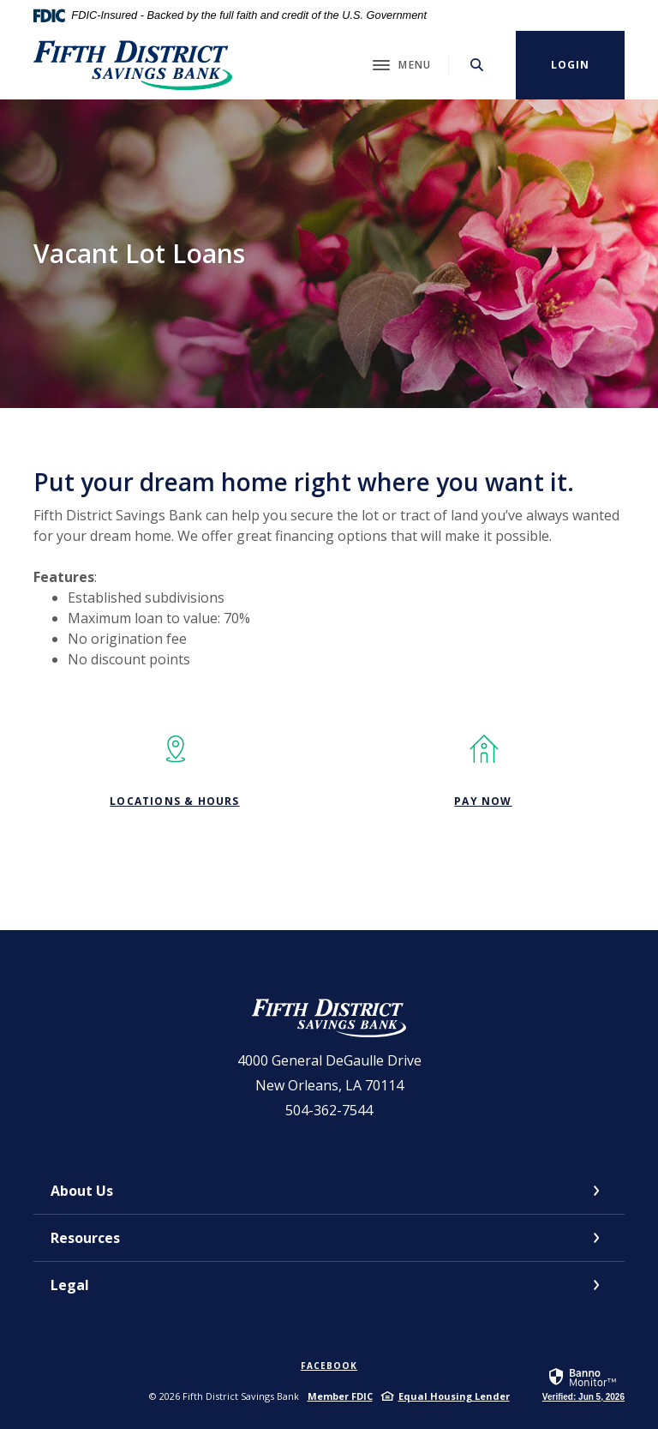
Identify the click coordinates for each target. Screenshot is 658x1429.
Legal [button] (70, 1285)
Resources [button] (85, 1237)
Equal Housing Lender (454, 1396)
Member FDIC (340, 1396)
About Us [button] (82, 1190)
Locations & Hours (174, 801)
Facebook (329, 1366)
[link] (583, 1383)
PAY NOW (482, 801)
